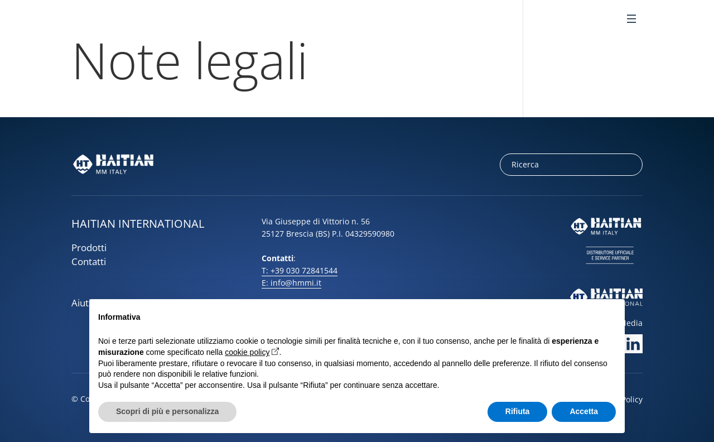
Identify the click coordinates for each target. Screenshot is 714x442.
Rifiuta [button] (517, 411)
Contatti (88, 261)
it (579, 19)
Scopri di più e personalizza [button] (167, 411)
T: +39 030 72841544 (299, 270)
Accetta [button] (584, 411)
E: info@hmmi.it (291, 282)
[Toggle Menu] (631, 20)
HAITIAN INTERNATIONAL (137, 223)
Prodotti (89, 247)
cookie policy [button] (247, 352)
